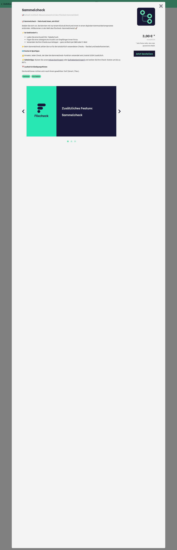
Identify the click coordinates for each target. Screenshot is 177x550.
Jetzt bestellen (144, 53)
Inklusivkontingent (55, 60)
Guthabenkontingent (76, 60)
